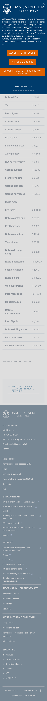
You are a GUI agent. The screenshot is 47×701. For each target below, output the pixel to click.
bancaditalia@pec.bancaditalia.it (21, 439)
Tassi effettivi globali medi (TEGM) (18, 479)
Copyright (7, 609)
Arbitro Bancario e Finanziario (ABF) (18, 506)
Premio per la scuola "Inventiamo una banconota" (19, 517)
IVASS (5, 511)
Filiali (5, 469)
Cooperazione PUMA (12, 564)
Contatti (6, 449)
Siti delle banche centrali (13, 569)
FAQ (4, 489)
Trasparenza (8, 623)
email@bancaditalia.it (18, 444)
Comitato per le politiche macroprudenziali (13, 579)
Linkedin (8, 668)
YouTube (8, 655)
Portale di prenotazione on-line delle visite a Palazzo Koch (19, 529)
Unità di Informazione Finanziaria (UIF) (19, 502)
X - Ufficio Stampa (12, 664)
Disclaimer (7, 604)
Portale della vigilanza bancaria (16, 573)
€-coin (5, 555)
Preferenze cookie (11, 599)
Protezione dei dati (11, 628)
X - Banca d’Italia (11, 659)
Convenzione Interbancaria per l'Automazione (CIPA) (16, 549)
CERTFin (6, 559)
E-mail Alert (9, 678)
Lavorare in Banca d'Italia (13, 474)
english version (23, 88)
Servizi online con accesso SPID (17, 464)
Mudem (6, 535)
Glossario (7, 484)
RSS (6, 673)
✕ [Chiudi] (43, 4)
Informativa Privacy (11, 594)
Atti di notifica (9, 641)
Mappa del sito (9, 459)
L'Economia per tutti (11, 523)
